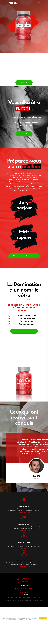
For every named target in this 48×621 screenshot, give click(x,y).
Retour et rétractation (24, 597)
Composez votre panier (24, 526)
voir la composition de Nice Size (24, 309)
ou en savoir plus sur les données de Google (27, 619)
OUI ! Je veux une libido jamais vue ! (24, 262)
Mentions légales (24, 595)
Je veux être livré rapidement (24, 340)
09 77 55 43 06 (24, 606)
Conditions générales (24, 592)
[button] (22, 472)
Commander (24, 84)
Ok (42, 617)
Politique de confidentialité (24, 594)
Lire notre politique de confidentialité (11, 619)
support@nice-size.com (27, 602)
